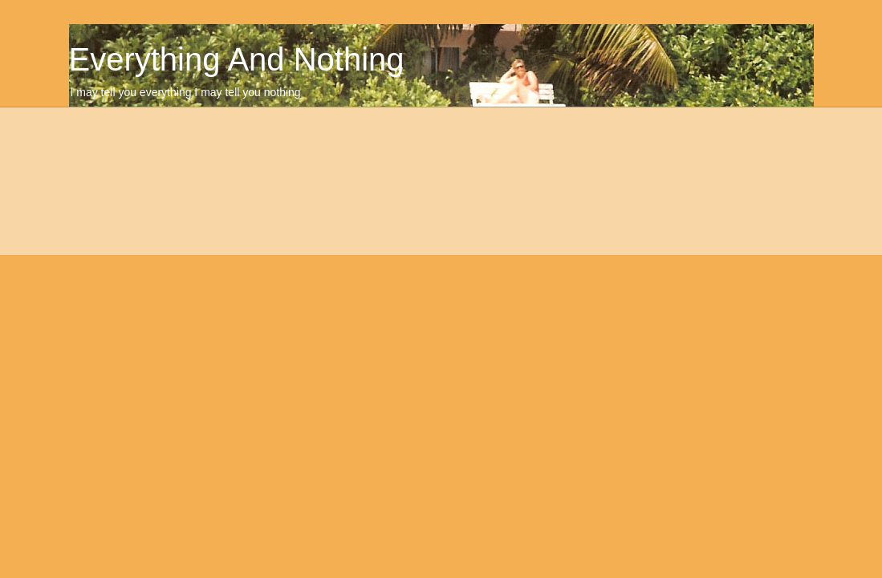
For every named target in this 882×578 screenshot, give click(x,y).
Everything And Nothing (236, 59)
